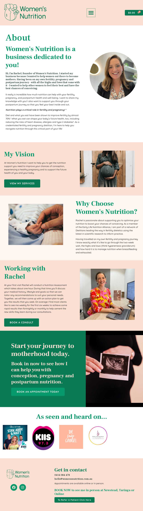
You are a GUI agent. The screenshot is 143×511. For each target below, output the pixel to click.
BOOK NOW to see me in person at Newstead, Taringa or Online (94, 492)
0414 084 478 (62, 475)
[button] (91, 12)
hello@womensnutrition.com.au (73, 479)
